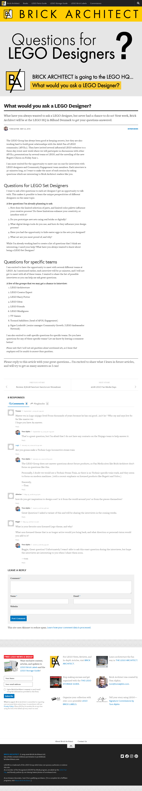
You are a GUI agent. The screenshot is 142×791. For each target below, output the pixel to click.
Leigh (17, 445)
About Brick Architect (64, 741)
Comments (18, 403)
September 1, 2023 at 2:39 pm (34, 411)
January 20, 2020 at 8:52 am (42, 459)
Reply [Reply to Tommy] (17, 426)
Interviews (133, 129)
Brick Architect (10, 3)
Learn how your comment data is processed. (69, 627)
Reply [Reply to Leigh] (17, 454)
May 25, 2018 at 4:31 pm (32, 494)
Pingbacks (40, 403)
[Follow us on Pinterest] (136, 756)
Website (14, 606)
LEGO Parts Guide (39, 3)
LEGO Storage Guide (59, 3)
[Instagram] (131, 756)
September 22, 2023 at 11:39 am (43, 432)
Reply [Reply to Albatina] (17, 503)
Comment (15, 578)
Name (13, 596)
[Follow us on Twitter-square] (122, 756)
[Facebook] (127, 756)
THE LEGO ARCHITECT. (127, 660)
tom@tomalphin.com (119, 684)
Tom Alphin (14, 129)
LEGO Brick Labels (79, 3)
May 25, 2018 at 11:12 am (31, 522)
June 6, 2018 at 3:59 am (41, 545)
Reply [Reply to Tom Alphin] (23, 440)
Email (76, 596)
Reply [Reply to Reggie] (17, 540)
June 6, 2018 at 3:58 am (41, 508)
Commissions (95, 3)
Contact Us (82, 741)
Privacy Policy (9, 706)
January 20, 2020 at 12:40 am (32, 445)
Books (25, 3)
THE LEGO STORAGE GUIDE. (77, 682)
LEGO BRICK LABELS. (75, 702)
